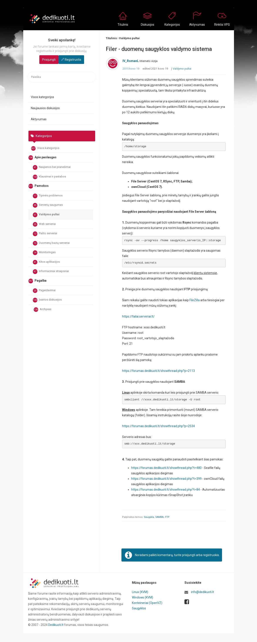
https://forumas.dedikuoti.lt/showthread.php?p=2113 (158, 371)
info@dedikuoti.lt (202, 592)
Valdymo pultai (46, 214)
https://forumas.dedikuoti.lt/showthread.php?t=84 (165, 490)
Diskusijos (147, 24)
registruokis (211, 555)
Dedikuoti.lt (55, 625)
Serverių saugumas (48, 205)
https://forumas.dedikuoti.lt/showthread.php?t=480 (166, 468)
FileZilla (194, 300)
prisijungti (188, 555)
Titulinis (123, 24)
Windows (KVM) (142, 597)
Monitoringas (44, 252)
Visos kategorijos (42, 97)
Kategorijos (172, 24)
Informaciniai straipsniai (51, 271)
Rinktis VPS (222, 24)
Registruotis (73, 59)
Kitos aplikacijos (46, 262)
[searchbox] (62, 77)
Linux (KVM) (140, 592)
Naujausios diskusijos (45, 108)
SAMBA (159, 517)
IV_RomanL (131, 61)
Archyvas (42, 309)
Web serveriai (44, 224)
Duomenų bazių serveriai (51, 243)
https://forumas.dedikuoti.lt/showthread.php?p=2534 (158, 426)
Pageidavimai (44, 290)
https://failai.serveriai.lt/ (138, 316)
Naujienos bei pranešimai (52, 167)
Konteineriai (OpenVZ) (147, 603)
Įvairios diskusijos (47, 300)
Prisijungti (49, 59)
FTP (167, 517)
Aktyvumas (197, 24)
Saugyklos (139, 608)
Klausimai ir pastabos (49, 177)
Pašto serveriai (45, 233)
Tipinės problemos (48, 196)
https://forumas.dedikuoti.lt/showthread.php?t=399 (166, 479)
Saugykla (149, 517)
